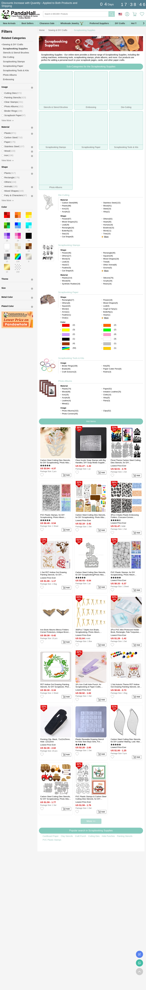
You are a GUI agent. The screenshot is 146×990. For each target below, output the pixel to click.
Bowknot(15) (108, 228)
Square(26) (108, 256)
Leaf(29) (65, 225)
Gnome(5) (107, 268)
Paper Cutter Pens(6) (112, 369)
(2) (74, 325)
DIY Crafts (120, 23)
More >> (91, 821)
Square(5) (66, 306)
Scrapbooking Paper (68, 292)
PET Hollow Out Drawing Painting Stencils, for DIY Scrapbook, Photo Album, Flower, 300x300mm (55, 685)
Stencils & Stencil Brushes (16, 52)
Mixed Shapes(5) (110, 303)
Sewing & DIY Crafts (57, 30)
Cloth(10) (107, 395)
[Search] (88, 14)
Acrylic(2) (66, 212)
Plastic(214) (67, 278)
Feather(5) (66, 268)
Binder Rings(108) (70, 366)
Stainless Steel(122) (111, 203)
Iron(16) (65, 395)
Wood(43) (66, 281)
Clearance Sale (47, 23)
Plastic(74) (66, 389)
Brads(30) (66, 369)
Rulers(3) (107, 372)
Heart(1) (106, 315)
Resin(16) (107, 284)
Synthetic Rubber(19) (71, 284)
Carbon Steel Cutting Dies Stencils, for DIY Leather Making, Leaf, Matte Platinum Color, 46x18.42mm (126, 740)
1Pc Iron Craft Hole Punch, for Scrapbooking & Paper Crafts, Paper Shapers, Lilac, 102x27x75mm (88, 685)
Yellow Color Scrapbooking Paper (66, 330)
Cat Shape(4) (67, 271)
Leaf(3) (106, 306)
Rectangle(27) (68, 300)
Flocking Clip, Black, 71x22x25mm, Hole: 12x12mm (55, 740)
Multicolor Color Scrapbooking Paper (66, 348)
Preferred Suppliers (99, 23)
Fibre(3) (106, 400)
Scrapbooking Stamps (69, 245)
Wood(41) (107, 206)
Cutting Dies (94, 836)
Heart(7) (65, 265)
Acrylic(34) (107, 281)
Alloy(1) (106, 212)
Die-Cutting (63, 195)
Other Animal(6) (110, 265)
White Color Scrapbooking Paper (107, 339)
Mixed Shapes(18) (111, 259)
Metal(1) (65, 403)
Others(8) (66, 303)
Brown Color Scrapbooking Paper (66, 343)
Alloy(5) (106, 398)
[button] (143, 23)
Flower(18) (107, 300)
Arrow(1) (65, 312)
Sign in (127, 14)
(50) (74, 348)
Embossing (8, 79)
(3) (74, 329)
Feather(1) (66, 315)
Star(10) (65, 234)
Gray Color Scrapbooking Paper (107, 343)
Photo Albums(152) (70, 411)
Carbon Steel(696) (70, 203)
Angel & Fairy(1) (110, 309)
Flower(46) (66, 253)
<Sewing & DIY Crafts (12, 44)
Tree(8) (106, 262)
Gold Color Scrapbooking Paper (107, 348)
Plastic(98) (66, 206)
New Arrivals (9, 23)
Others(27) (66, 256)
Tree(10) (107, 234)
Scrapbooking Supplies (84, 30)
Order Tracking (139, 954)
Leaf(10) (65, 262)
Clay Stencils (67, 836)
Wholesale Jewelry (71, 23)
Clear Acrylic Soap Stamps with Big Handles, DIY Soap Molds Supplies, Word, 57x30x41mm (90, 461)
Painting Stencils (124, 836)
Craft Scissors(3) (69, 372)
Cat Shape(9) (67, 236)
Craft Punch (80, 836)
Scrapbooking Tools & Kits (71, 358)
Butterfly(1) (108, 312)
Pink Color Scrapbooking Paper (107, 334)
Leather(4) (66, 400)
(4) (115, 334)
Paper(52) (107, 389)
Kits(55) (106, 366)
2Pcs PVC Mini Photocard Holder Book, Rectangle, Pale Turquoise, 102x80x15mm (125, 631)
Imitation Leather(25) (112, 392)
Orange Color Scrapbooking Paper (107, 325)
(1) (74, 339)
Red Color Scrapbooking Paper (66, 325)
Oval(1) (65, 318)
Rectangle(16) (68, 228)
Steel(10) (107, 209)
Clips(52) (107, 411)
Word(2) (65, 309)
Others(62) (107, 219)
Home (42, 30)
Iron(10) (65, 209)
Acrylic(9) (66, 398)
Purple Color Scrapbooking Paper (66, 334)
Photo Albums (65, 381)
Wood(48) (66, 392)
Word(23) (66, 259)
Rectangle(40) (109, 253)
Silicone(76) (108, 278)
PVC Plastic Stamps (52, 840)
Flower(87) (66, 219)
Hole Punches (108, 836)
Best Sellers (27, 23)
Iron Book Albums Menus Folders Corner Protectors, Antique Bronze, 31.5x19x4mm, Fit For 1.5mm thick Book (55, 631)
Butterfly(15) (67, 231)
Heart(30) (107, 222)
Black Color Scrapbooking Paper (66, 339)
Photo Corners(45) (70, 414)
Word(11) (107, 231)
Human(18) (108, 225)
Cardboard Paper (51, 836)
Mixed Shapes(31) (70, 222)
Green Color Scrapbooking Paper (107, 330)
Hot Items (91, 421)
